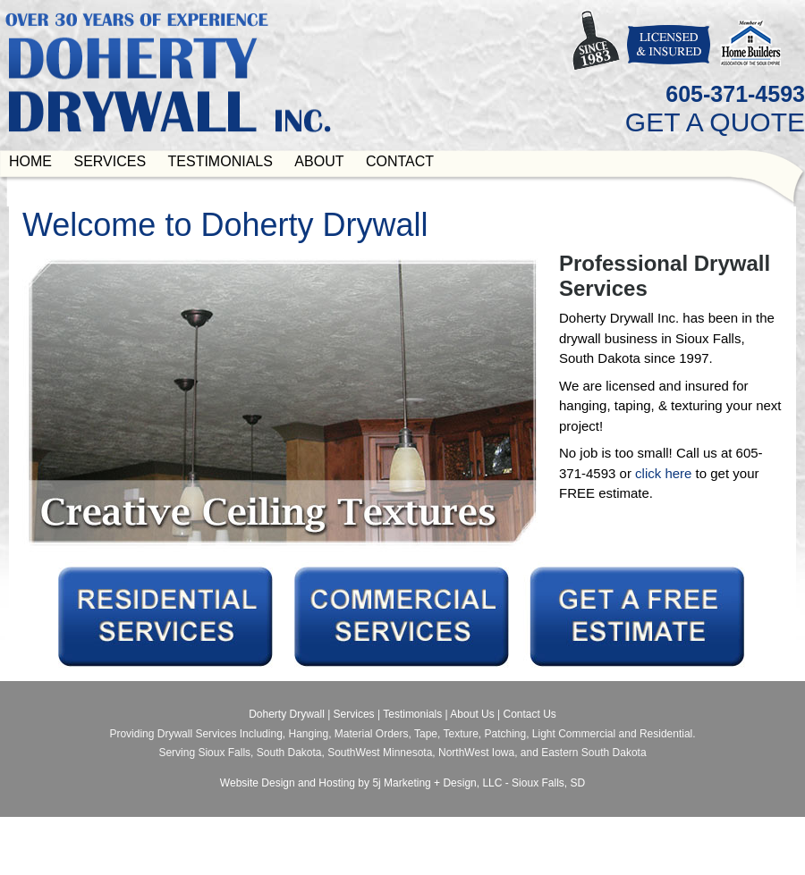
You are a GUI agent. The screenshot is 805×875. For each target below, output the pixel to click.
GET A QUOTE (715, 122)
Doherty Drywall (287, 714)
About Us (472, 714)
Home (30, 161)
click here (663, 473)
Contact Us (530, 714)
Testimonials (220, 161)
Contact (400, 161)
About (318, 161)
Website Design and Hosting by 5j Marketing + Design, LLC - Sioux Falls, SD (402, 783)
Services (109, 161)
